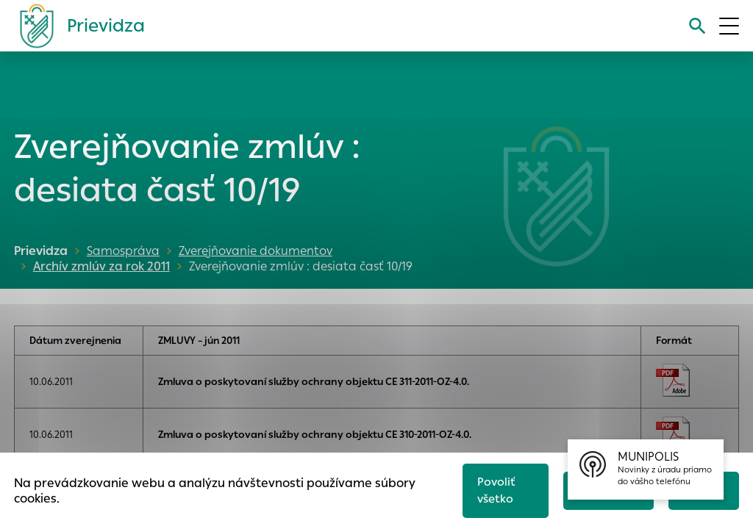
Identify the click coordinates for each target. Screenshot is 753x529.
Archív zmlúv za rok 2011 (99, 266)
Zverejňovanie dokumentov (255, 251)
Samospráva (123, 251)
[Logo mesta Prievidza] (76, 26)
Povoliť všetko (496, 490)
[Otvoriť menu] (729, 26)
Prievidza (41, 251)
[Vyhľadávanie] (697, 26)
